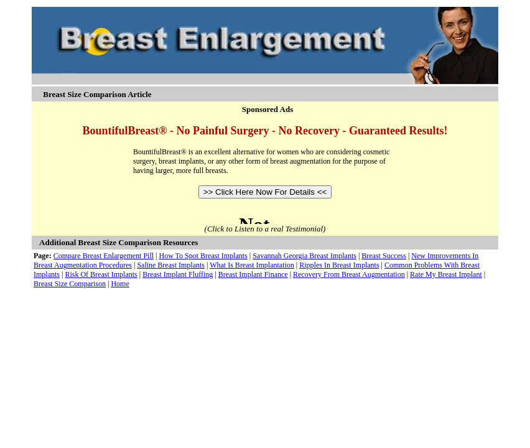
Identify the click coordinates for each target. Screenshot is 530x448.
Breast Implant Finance (253, 274)
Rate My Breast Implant (446, 274)
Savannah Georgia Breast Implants (304, 255)
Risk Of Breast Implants (101, 274)
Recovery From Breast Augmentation (349, 274)
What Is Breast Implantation (252, 265)
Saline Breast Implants (171, 265)
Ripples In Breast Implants (339, 265)
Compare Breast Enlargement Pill (103, 255)
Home (120, 283)
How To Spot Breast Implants (203, 255)
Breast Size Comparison (70, 283)
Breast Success (383, 255)
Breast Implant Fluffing (177, 274)
